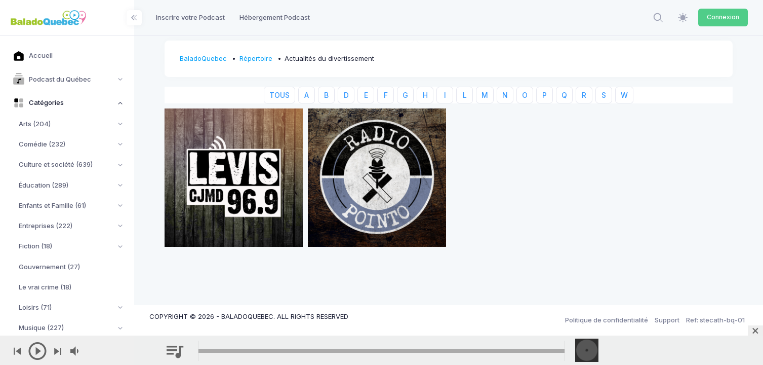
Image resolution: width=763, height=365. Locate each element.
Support (667, 320)
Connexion (723, 17)
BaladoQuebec (203, 58)
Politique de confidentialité (606, 320)
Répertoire (255, 58)
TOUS (279, 95)
